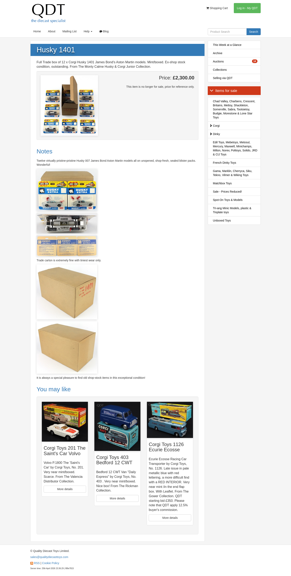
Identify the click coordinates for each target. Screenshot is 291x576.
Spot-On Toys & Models (228, 199)
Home (37, 31)
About (51, 31)
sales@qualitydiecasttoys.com (49, 557)
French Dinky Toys (224, 162)
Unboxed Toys (222, 220)
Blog (104, 31)
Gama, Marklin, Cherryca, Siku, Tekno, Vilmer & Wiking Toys (232, 173)
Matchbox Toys (222, 183)
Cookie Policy (50, 563)
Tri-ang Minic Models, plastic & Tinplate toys (232, 210)
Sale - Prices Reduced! (227, 191)
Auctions (235, 61)
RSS (37, 563)
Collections (220, 69)
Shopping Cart (217, 8)
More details (65, 489)
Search (253, 31)
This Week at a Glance (227, 44)
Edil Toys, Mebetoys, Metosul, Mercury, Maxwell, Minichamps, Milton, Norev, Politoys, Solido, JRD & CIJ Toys (235, 148)
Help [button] (88, 31)
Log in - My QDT (247, 8)
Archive (217, 53)
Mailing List (69, 31)
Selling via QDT (223, 78)
